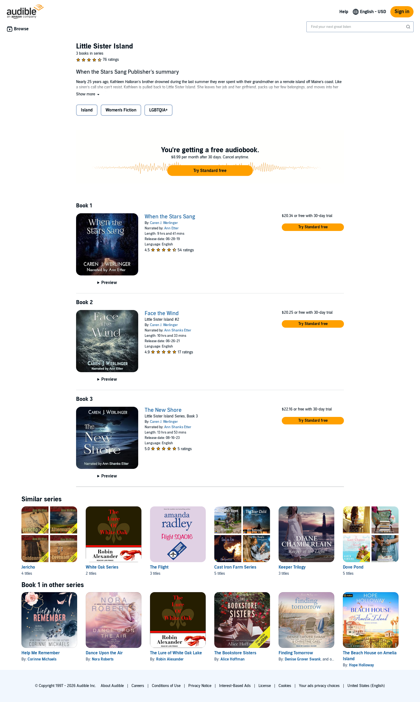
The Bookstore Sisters (235, 653)
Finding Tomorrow (296, 653)
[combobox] (360, 26)
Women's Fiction (121, 110)
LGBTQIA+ (158, 110)
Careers (138, 686)
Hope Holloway (361, 665)
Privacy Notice (199, 686)
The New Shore (163, 410)
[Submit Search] (409, 26)
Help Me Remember (40, 653)
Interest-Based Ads (235, 686)
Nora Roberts (103, 659)
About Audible (112, 686)
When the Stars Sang (170, 217)
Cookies (285, 686)
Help (343, 11)
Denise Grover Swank (303, 659)
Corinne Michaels (42, 659)
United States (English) (366, 686)
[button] (88, 94)
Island (87, 110)
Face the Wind (162, 313)
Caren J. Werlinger (164, 223)
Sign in (402, 11)
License (264, 686)
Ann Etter (171, 228)
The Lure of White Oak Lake (176, 653)
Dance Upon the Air (104, 653)
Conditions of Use (166, 686)
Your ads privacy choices (319, 686)
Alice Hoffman (232, 659)
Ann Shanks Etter (177, 330)
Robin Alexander (170, 659)
